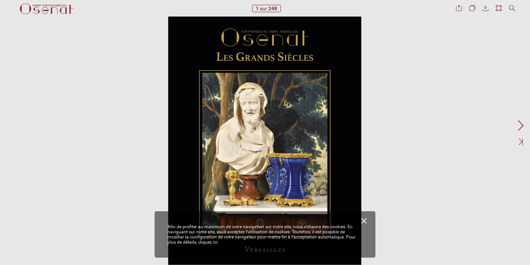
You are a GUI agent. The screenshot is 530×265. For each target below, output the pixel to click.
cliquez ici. (208, 242)
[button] (459, 8)
